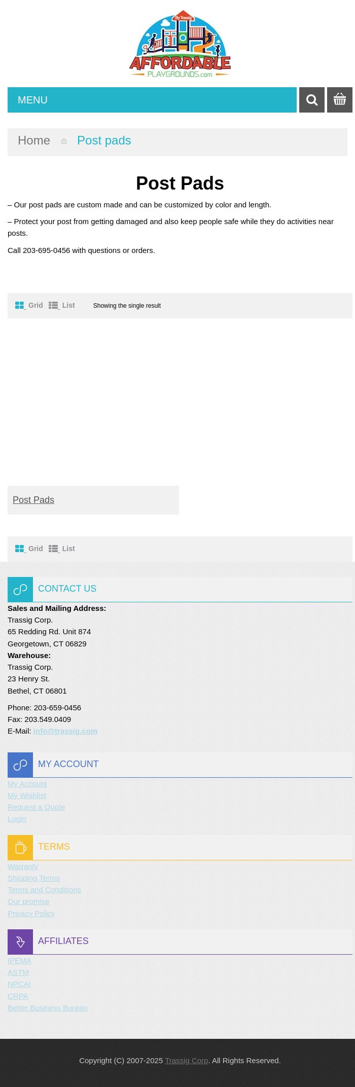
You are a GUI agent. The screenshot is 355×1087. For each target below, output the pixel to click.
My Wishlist (27, 795)
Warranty (23, 866)
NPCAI (19, 984)
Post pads (33, 500)
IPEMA (19, 960)
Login (17, 818)
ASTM (18, 972)
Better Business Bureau (48, 1007)
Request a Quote (36, 807)
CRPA (18, 996)
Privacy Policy (31, 913)
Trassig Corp (186, 1060)
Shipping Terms (34, 878)
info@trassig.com (65, 731)
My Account (27, 783)
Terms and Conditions (44, 889)
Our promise (29, 901)
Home (34, 140)
